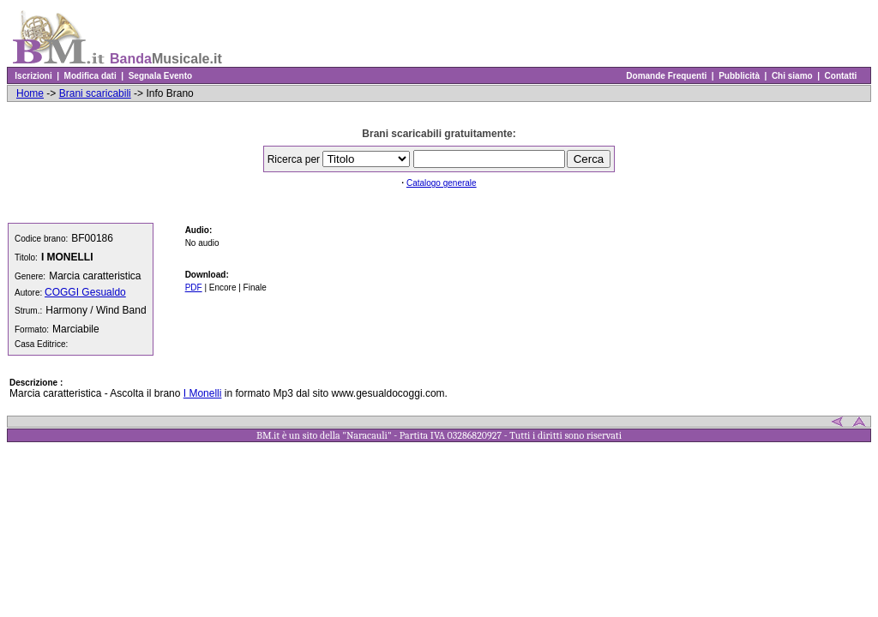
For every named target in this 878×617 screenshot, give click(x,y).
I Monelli (202, 393)
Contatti (841, 76)
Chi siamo (792, 76)
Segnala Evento (160, 76)
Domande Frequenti (667, 76)
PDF (193, 287)
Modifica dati (90, 76)
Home (30, 93)
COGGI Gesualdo (85, 292)
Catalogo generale (441, 183)
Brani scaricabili (95, 93)
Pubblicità (739, 76)
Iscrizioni (33, 76)
